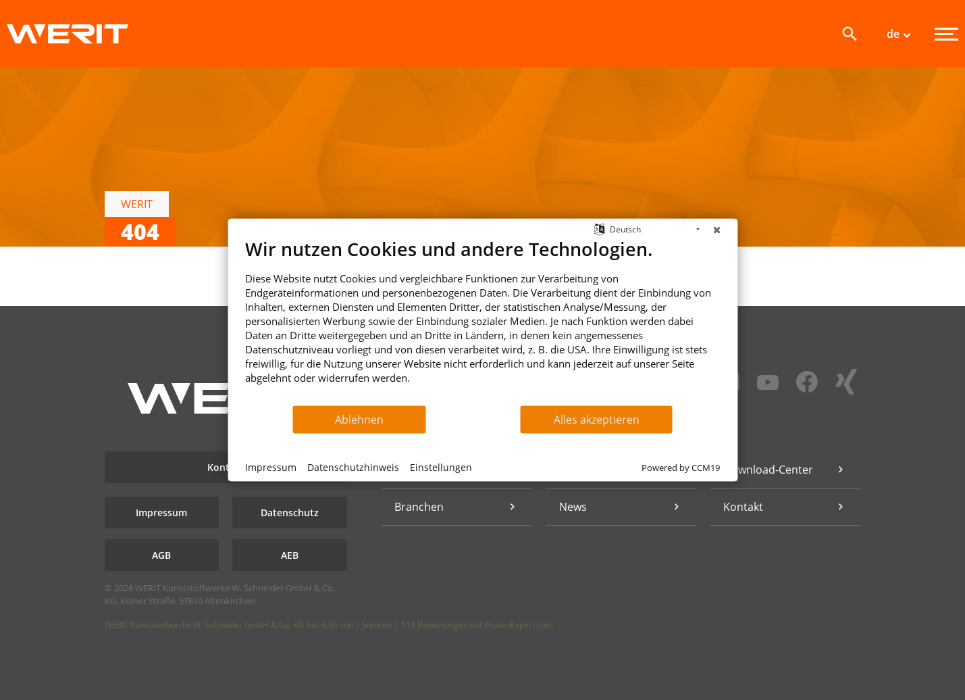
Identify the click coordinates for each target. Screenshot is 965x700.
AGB (161, 555)
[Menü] (946, 34)
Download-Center (768, 469)
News (573, 506)
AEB (289, 555)
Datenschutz (290, 512)
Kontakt (225, 467)
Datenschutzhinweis (353, 466)
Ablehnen (359, 418)
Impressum (161, 512)
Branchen (419, 506)
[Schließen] (716, 230)
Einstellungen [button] (441, 466)
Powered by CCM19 (681, 467)
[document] (482, 321)
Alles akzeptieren (597, 418)
